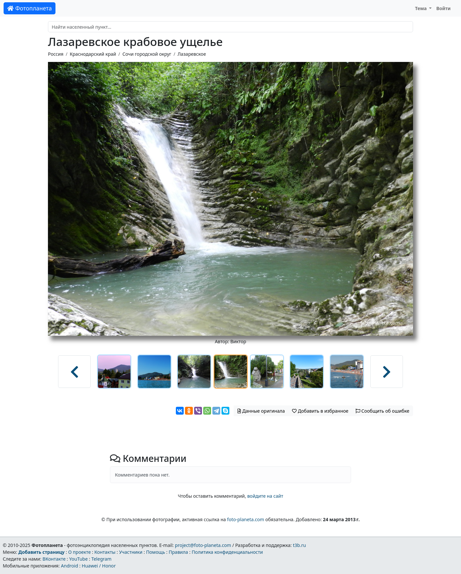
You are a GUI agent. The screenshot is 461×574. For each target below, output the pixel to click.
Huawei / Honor (98, 566)
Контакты (104, 552)
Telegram (101, 559)
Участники (131, 552)
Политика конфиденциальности (227, 552)
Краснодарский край (93, 54)
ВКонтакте (54, 559)
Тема (421, 8)
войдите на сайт (265, 496)
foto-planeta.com (245, 519)
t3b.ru (299, 545)
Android (69, 566)
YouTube (78, 559)
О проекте (79, 552)
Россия (55, 54)
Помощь (155, 552)
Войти (443, 8)
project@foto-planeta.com (203, 545)
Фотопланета (29, 8)
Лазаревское (191, 54)
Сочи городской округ (146, 54)
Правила (178, 552)
